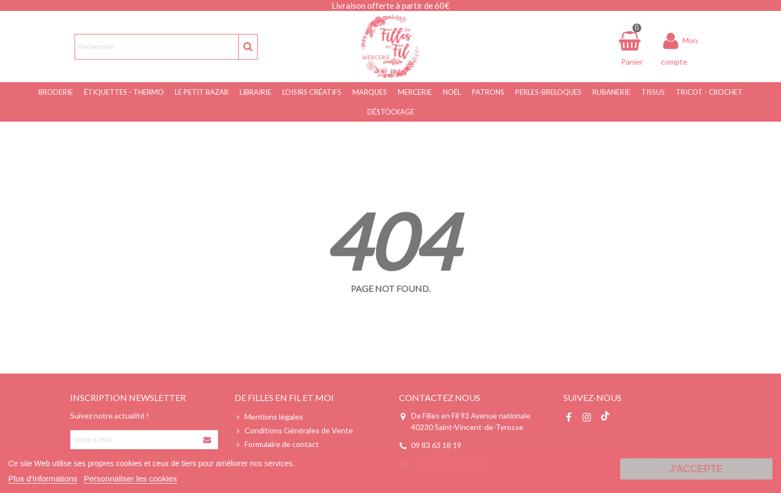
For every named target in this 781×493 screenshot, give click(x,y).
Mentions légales (269, 416)
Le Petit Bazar (202, 92)
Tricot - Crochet (709, 92)
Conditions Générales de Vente (294, 430)
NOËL (452, 92)
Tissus (653, 92)
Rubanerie (611, 92)
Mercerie (415, 92)
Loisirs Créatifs (311, 92)
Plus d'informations (42, 478)
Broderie (55, 92)
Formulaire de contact (277, 444)
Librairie (255, 92)
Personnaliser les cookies (130, 478)
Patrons (488, 92)
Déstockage (390, 111)
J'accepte (696, 468)
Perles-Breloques (548, 92)
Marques (369, 92)
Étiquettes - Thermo (124, 92)
